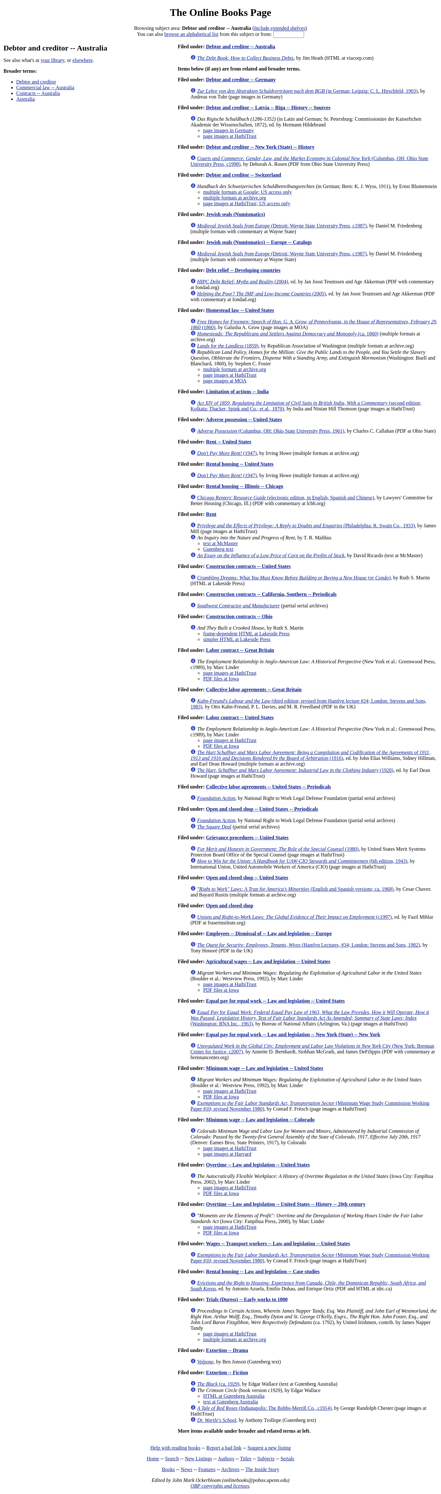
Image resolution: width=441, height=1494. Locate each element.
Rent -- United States (228, 441)
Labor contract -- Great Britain (240, 650)
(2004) (242, 281)
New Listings (198, 1458)
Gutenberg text (218, 549)
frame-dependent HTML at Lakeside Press (246, 633)
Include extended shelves (279, 28)
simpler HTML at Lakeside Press (236, 639)
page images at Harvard (227, 1154)
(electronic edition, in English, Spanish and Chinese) (285, 497)
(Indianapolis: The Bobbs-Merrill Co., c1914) (264, 1408)
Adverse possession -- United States (244, 419)
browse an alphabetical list (191, 34)
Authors (226, 1458)
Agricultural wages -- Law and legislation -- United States (268, 961)
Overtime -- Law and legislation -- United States (258, 1164)
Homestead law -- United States (240, 310)
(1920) (295, 770)
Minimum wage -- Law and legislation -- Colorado (260, 1119)
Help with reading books (175, 1447)
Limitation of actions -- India (237, 391)
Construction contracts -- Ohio (239, 616)
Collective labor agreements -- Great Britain (254, 689)
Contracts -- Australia (38, 93)
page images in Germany (228, 130)
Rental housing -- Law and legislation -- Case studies (262, 1271)
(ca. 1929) (218, 1384)
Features (206, 1469)
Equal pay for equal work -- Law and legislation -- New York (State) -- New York (293, 1034)
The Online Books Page (220, 12)
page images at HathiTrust (229, 136)
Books (168, 1469)
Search (172, 1458)
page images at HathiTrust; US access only (246, 203)
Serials (288, 1458)
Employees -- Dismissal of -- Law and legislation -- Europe (269, 933)
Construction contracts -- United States (248, 566)
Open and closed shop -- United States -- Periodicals (262, 809)
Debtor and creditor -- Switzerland (243, 175)
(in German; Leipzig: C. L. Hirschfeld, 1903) (307, 91)
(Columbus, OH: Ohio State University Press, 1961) (270, 431)
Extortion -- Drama (227, 1350)
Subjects (266, 1458)
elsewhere (82, 60)
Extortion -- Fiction (227, 1372)
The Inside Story (262, 1469)
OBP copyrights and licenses (219, 1486)
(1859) (227, 345)
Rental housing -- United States (239, 464)
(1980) (277, 849)
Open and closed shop (229, 905)
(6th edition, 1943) (302, 861)
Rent (211, 514)
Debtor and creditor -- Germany (241, 79)
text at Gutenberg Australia (230, 1401)
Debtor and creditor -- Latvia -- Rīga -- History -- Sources (268, 107)
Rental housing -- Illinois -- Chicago (244, 486)
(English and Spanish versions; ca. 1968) (295, 889)
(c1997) (294, 917)
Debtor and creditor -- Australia (240, 46)
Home (153, 1458)
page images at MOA (224, 380)
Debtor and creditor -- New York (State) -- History (260, 147)
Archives (230, 1469)
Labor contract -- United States (240, 717)
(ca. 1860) (287, 333)
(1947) (227, 453)
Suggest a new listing (269, 1447)
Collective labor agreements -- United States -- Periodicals (268, 786)
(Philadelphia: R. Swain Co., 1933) (306, 525)
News (186, 1469)
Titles (245, 1458)
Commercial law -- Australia (45, 87)
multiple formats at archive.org (234, 197)
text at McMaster (220, 543)
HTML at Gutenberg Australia (233, 1396)
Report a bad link (223, 1447)
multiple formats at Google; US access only (247, 192)
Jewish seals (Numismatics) (235, 214)
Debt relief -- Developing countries (243, 270)
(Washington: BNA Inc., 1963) (309, 1018)
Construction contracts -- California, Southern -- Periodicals (271, 594)
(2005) (261, 293)
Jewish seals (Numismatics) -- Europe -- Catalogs (259, 242)
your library (52, 60)
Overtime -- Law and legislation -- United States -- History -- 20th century (285, 1204)
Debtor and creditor (36, 82)
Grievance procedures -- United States (247, 837)
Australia (25, 99)
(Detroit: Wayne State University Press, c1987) (282, 225)
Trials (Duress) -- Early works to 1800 (247, 1299)
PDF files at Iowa (221, 678)
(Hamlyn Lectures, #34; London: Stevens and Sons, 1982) (308, 945)
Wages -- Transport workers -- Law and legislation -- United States (278, 1243)
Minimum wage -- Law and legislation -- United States (264, 1068)
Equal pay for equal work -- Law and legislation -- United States (275, 1001)
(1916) (310, 755)
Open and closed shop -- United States (247, 877)
